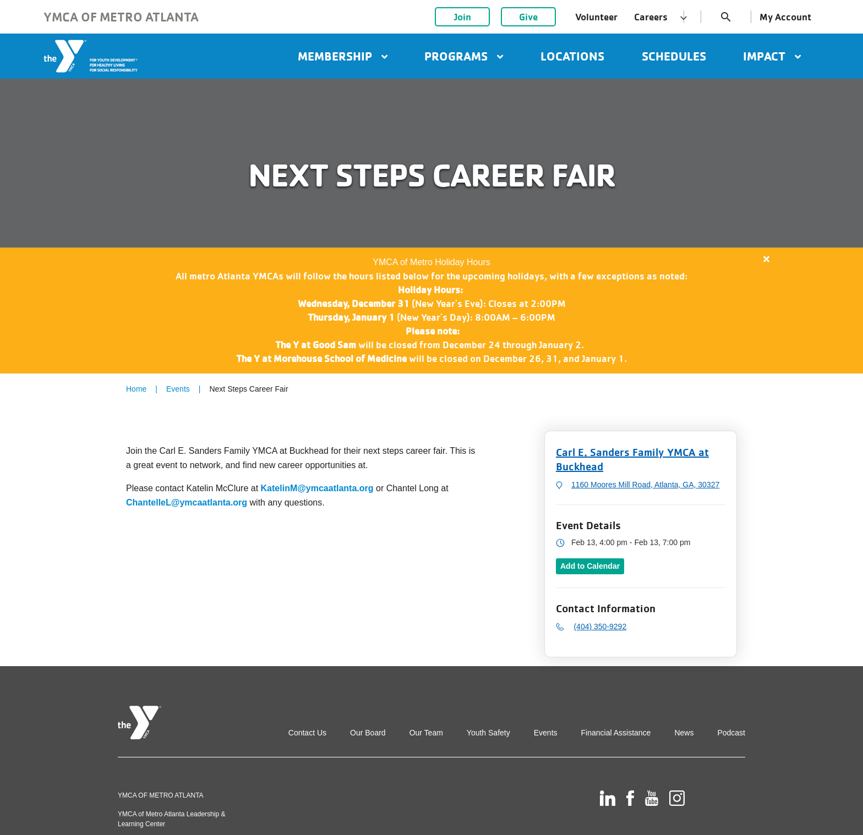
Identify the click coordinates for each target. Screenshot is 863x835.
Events (178, 388)
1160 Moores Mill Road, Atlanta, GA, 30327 (645, 484)
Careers (651, 17)
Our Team (426, 732)
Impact (772, 56)
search (726, 17)
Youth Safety (488, 732)
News (683, 732)
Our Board (368, 732)
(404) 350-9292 (599, 626)
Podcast (731, 732)
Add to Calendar (590, 566)
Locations (572, 56)
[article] (431, 310)
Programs (463, 56)
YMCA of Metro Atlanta (121, 17)
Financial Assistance (616, 732)
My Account (785, 17)
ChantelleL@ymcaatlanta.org (186, 502)
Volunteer (596, 17)
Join (462, 17)
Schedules (674, 56)
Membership (342, 56)
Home (136, 388)
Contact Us (307, 732)
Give (528, 17)
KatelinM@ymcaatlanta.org (317, 488)
